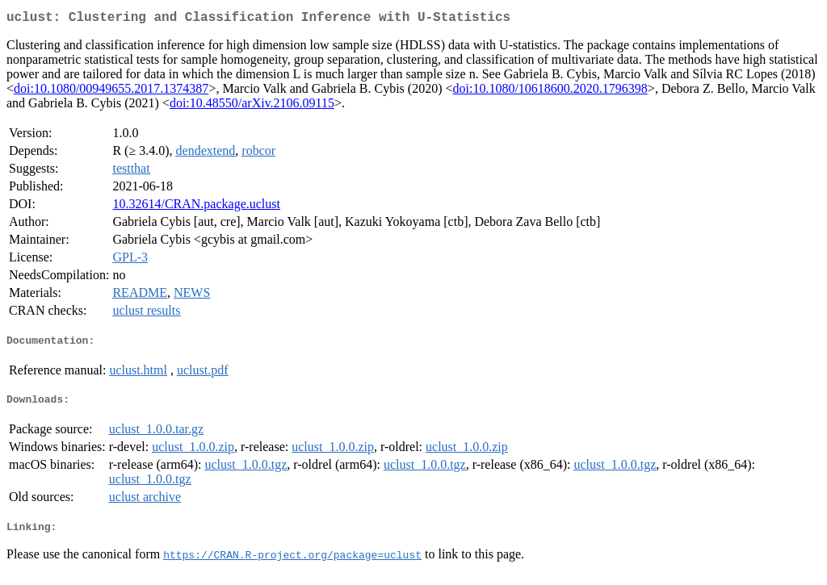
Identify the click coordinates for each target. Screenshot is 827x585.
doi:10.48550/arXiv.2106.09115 (252, 106)
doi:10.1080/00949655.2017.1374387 (111, 91)
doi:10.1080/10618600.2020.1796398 (550, 91)
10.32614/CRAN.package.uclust (196, 207)
